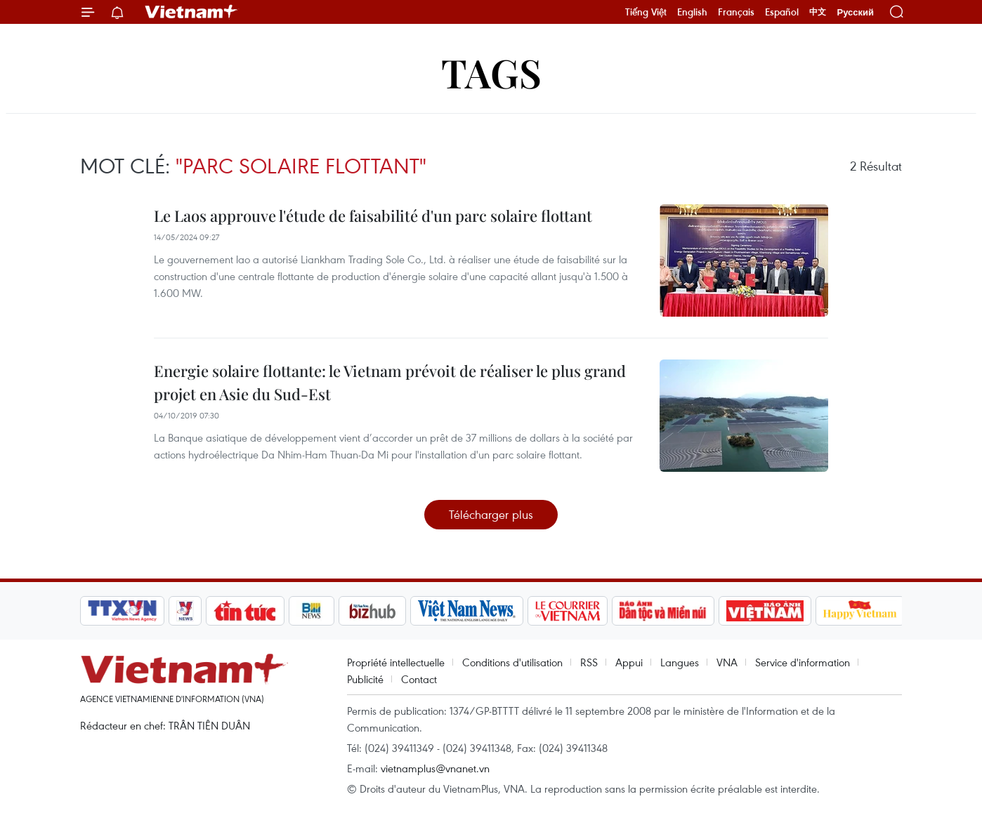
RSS (589, 662)
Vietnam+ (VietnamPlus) (191, 11)
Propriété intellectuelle (396, 662)
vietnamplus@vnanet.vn (435, 768)
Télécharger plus (491, 514)
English (692, 12)
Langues (679, 662)
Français (736, 12)
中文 (817, 12)
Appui (629, 662)
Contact (419, 679)
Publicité (365, 679)
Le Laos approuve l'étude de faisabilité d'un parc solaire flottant (373, 215)
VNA (727, 662)
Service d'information (802, 662)
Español (782, 12)
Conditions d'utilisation (512, 662)
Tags (491, 72)
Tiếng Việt (646, 12)
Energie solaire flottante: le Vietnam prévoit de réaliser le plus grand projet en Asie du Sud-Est (390, 382)
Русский (855, 12)
